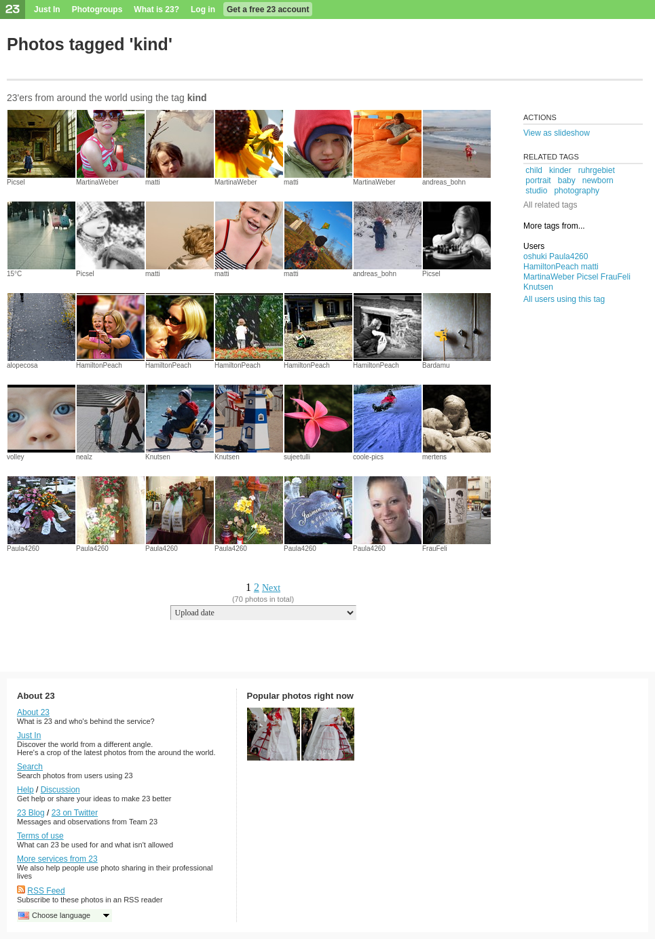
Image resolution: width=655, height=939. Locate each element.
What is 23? (156, 9)
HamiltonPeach (99, 365)
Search (30, 766)
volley (15, 457)
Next (271, 588)
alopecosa (22, 365)
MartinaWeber (97, 182)
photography (576, 190)
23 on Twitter (75, 813)
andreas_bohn (444, 182)
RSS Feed (45, 891)
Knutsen (157, 457)
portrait (537, 180)
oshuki (535, 256)
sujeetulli (297, 457)
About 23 (33, 712)
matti (152, 182)
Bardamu (436, 365)
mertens (434, 457)
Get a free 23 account (268, 9)
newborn (598, 180)
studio (536, 190)
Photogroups (97, 9)
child (533, 170)
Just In (47, 9)
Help (25, 789)
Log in (203, 9)
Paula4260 (23, 548)
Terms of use (40, 836)
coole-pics (368, 457)
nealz (84, 457)
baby (567, 180)
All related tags (550, 205)
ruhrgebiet (596, 170)
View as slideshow (556, 133)
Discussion (60, 789)
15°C (14, 273)
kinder (560, 170)
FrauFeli (434, 548)
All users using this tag (564, 299)
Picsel (16, 182)
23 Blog (31, 813)
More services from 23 (57, 859)
